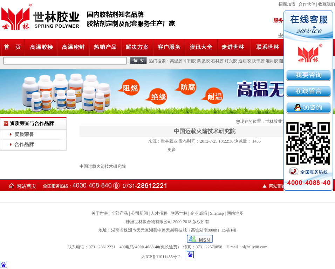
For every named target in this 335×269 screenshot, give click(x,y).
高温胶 (176, 60)
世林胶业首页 (277, 121)
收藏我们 (326, 4)
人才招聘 (159, 213)
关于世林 (99, 213)
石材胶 (217, 60)
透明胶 (244, 60)
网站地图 (235, 213)
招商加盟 (287, 4)
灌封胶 (272, 60)
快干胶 (258, 60)
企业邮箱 (198, 213)
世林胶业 (169, 141)
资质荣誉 (24, 134)
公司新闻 (139, 213)
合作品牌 (24, 144)
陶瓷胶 (203, 60)
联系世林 (179, 213)
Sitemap (217, 213)
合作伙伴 (307, 4)
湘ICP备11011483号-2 (160, 256)
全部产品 (119, 213)
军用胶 (190, 60)
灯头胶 (231, 60)
